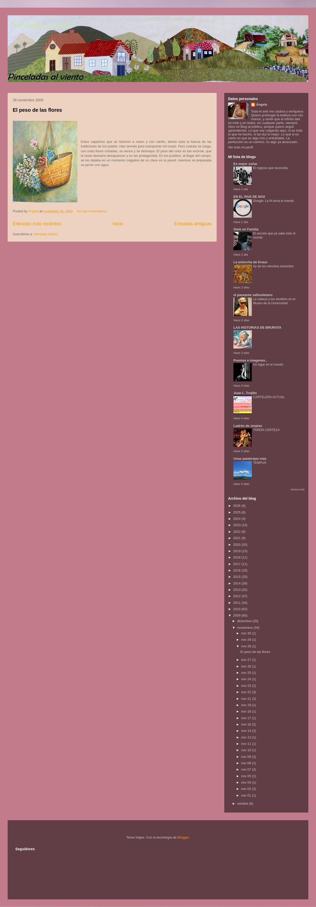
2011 (237, 603)
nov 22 (246, 692)
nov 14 (246, 731)
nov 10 (246, 750)
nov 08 (246, 763)
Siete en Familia (245, 229)
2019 (237, 551)
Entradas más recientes (37, 223)
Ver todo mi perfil (240, 147)
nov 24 (246, 679)
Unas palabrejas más (249, 459)
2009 (237, 615)
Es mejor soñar (245, 164)
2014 (237, 583)
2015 (237, 577)
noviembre (245, 628)
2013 (237, 590)
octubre (243, 803)
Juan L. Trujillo (245, 393)
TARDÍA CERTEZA (266, 430)
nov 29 (246, 639)
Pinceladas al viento (40, 25)
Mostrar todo (298, 489)
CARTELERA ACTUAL (269, 397)
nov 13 (246, 737)
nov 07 (246, 769)
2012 (237, 596)
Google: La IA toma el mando (273, 201)
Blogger (183, 837)
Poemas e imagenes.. (250, 360)
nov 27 (246, 660)
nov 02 (246, 789)
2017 (237, 564)
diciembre (245, 621)
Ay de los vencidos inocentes (273, 266)
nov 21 (246, 699)
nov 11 (246, 744)
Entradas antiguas (193, 223)
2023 (237, 525)
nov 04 (246, 782)
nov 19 (246, 705)
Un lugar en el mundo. (268, 364)
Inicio (117, 223)
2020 (237, 545)
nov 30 (246, 633)
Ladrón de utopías (247, 426)
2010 (237, 609)
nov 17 (246, 718)
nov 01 (246, 795)
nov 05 (246, 776)
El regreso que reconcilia (270, 168)
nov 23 (246, 686)
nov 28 (246, 646)
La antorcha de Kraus (250, 262)
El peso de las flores (37, 110)
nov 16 (246, 724)
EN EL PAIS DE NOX (249, 197)
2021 (237, 538)
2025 (237, 512)
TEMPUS (259, 463)
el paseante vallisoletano (252, 295)
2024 (237, 519)
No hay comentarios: (92, 211)
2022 (237, 532)
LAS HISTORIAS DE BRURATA (257, 327)
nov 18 (246, 711)
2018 (237, 557)
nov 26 (246, 666)
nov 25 (246, 673)
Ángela (261, 104)
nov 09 (246, 757)
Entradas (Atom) (46, 234)
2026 (237, 506)
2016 (237, 570)
